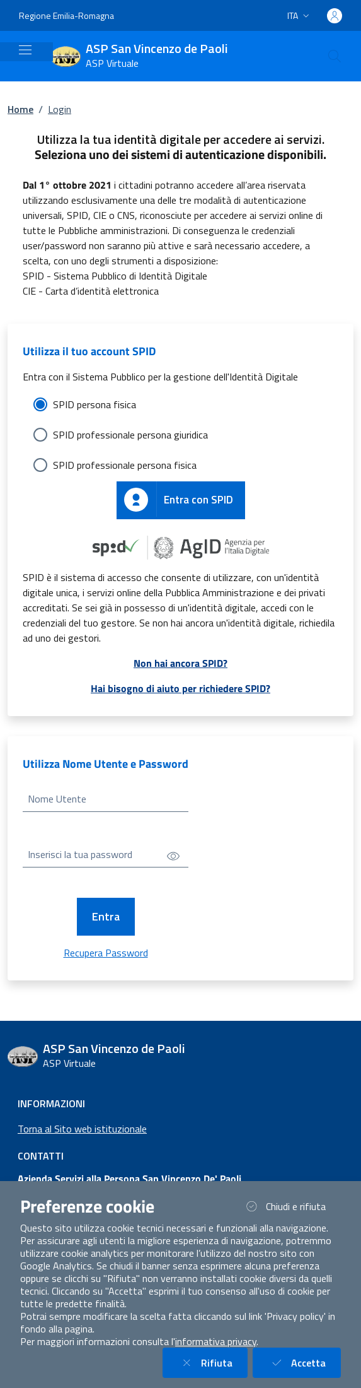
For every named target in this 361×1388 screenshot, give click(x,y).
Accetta (304, 1362)
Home (20, 109)
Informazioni (51, 1103)
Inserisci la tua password (80, 854)
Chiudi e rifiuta (292, 1206)
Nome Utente (57, 798)
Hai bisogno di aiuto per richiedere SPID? (180, 688)
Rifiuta (213, 1362)
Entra (106, 916)
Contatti (41, 1155)
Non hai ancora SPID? (180, 663)
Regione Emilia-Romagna (66, 15)
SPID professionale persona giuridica (130, 434)
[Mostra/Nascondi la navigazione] (25, 49)
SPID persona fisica (94, 404)
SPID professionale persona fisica (125, 465)
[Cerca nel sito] (334, 56)
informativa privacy (215, 1341)
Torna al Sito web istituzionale (82, 1128)
